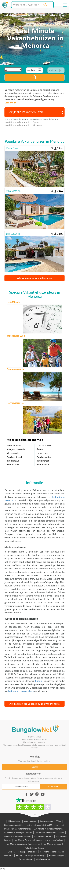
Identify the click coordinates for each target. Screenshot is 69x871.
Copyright (44, 852)
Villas (58, 821)
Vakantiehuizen (14, 15)
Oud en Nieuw (44, 445)
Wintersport (13, 464)
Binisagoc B (13, 233)
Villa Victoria (13, 191)
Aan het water (44, 456)
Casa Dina (12, 148)
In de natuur (13, 460)
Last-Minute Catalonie (53, 840)
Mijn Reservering (43, 859)
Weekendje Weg (16, 335)
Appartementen (46, 821)
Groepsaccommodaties (13, 825)
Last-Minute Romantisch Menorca (17, 836)
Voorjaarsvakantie (16, 449)
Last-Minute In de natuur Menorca (48, 829)
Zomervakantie (15, 369)
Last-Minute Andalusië (43, 836)
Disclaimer (32, 852)
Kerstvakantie (14, 445)
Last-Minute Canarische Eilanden (27, 840)
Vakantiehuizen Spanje (34, 848)
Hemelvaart (43, 453)
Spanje (38, 680)
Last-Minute (13, 302)
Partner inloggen (26, 859)
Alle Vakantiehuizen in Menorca (34, 277)
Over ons (11, 852)
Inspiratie (38, 15)
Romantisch (43, 464)
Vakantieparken (30, 821)
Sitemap (21, 852)
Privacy (19, 855)
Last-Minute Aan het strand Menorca (42, 825)
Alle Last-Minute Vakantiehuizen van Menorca (35, 703)
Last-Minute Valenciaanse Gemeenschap (23, 844)
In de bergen (43, 460)
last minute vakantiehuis (21, 691)
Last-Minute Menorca (52, 844)
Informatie (56, 15)
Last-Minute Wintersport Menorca (49, 832)
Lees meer (10, 102)
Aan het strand (14, 456)
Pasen (40, 449)
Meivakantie (13, 453)
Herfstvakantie (15, 402)
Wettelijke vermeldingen (35, 855)
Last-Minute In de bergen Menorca (17, 832)
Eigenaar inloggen (56, 855)
